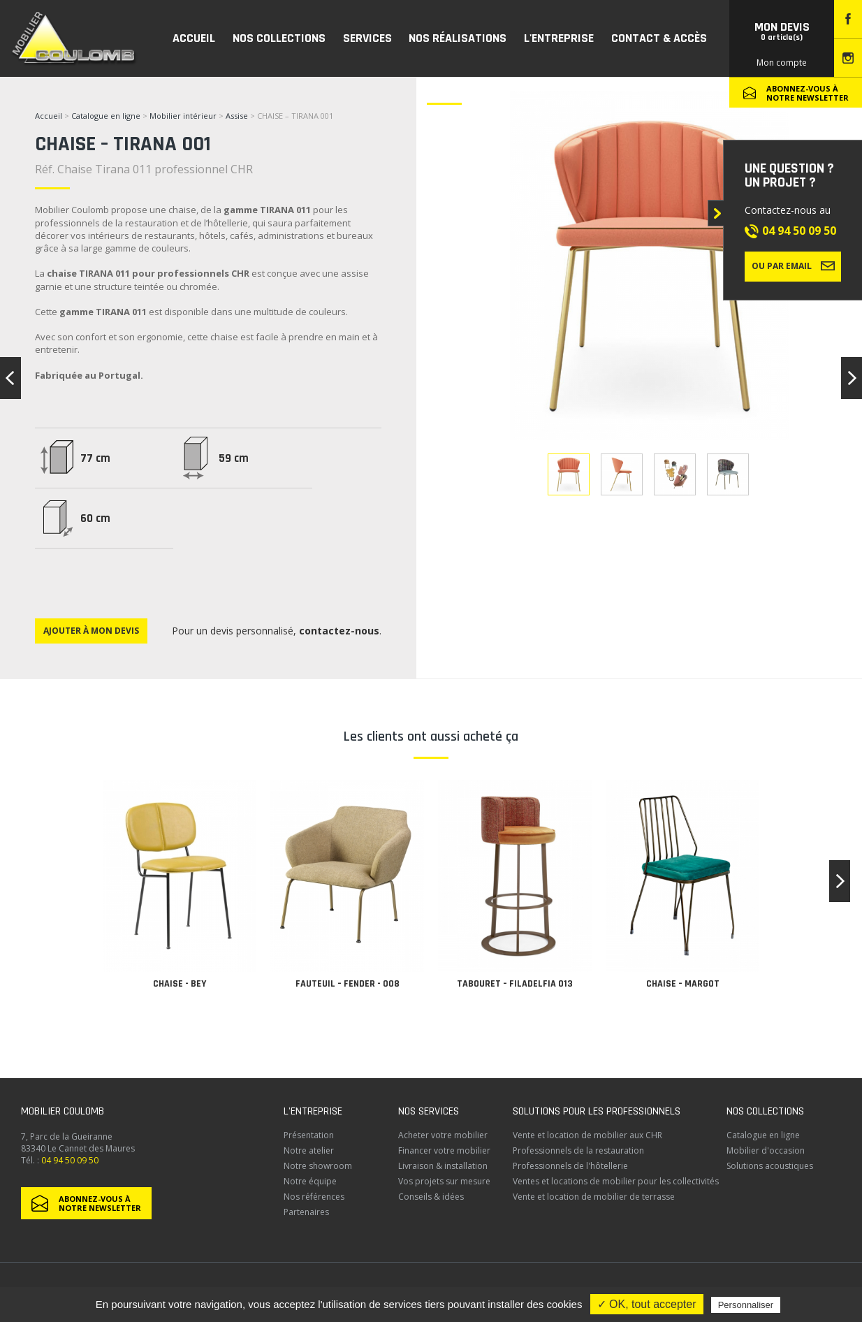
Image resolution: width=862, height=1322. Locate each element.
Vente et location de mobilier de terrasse (594, 1197)
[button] (839, 881)
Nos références (314, 1197)
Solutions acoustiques (769, 1166)
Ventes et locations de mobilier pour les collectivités (616, 1181)
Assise (238, 115)
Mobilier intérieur (183, 115)
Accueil (48, 115)
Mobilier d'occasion (765, 1150)
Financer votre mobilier (444, 1150)
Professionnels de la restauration (578, 1150)
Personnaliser (746, 1305)
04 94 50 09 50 (799, 230)
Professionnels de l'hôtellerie (570, 1166)
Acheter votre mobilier (443, 1135)
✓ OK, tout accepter (646, 1304)
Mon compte (782, 62)
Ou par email (793, 266)
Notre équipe (310, 1181)
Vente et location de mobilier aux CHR (587, 1135)
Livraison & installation (443, 1166)
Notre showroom (318, 1166)
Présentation (309, 1135)
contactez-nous (339, 630)
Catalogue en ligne (105, 115)
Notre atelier (309, 1150)
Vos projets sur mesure (444, 1181)
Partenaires (306, 1212)
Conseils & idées (431, 1197)
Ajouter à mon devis (91, 631)
